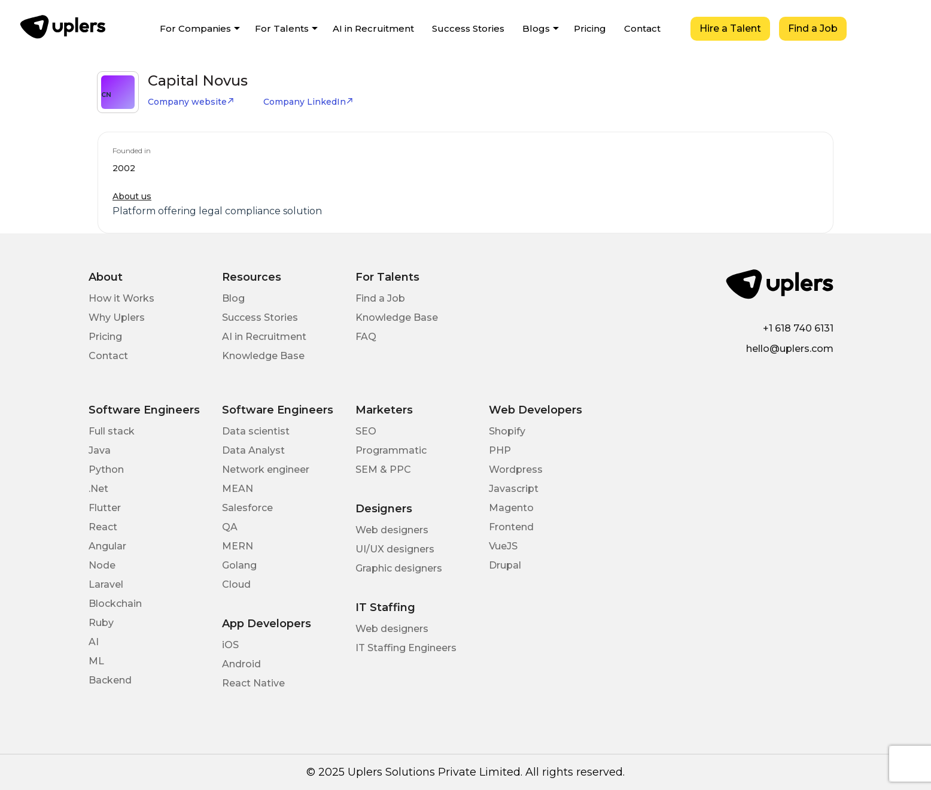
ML (96, 661)
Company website (191, 101)
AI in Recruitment (373, 28)
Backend (110, 680)
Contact (642, 28)
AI (94, 642)
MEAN (237, 488)
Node (102, 565)
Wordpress (516, 469)
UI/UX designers (394, 549)
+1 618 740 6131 (798, 328)
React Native (253, 683)
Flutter (105, 508)
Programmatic (391, 450)
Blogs (536, 28)
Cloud (236, 584)
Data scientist (256, 431)
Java (100, 450)
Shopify (507, 431)
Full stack (112, 431)
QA (230, 527)
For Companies (195, 28)
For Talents (282, 28)
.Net (98, 488)
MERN (237, 546)
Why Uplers (117, 317)
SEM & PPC (383, 469)
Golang (239, 565)
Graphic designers (398, 568)
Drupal (505, 565)
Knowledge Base (263, 355)
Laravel (106, 584)
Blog (233, 298)
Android (241, 664)
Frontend (511, 527)
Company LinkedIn (308, 101)
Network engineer (265, 469)
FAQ (365, 336)
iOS (230, 645)
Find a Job (813, 28)
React (103, 527)
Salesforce (247, 508)
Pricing (590, 28)
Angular (107, 546)
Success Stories (468, 28)
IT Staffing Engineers (406, 648)
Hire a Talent (730, 28)
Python (106, 469)
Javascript (513, 488)
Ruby (101, 622)
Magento (511, 508)
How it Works (121, 298)
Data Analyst (253, 450)
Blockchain (115, 603)
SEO (365, 431)
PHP (500, 450)
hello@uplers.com (789, 348)
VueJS (503, 546)
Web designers (391, 530)
